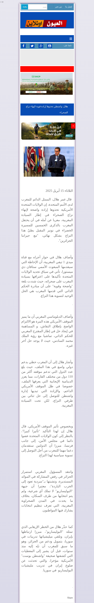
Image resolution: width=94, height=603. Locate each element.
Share (70, 597)
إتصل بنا (68, 7)
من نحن (58, 7)
